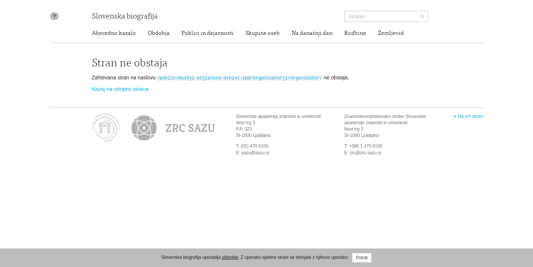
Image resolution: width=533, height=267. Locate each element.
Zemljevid (391, 33)
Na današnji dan (312, 33)
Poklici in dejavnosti (207, 33)
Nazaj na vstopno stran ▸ (120, 89)
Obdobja (159, 33)
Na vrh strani (470, 116)
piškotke (230, 257)
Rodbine (355, 33)
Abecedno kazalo (114, 33)
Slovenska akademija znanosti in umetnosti (278, 116)
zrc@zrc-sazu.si (366, 152)
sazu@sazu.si (255, 152)
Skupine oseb (262, 33)
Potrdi (362, 257)
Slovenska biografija (125, 17)
